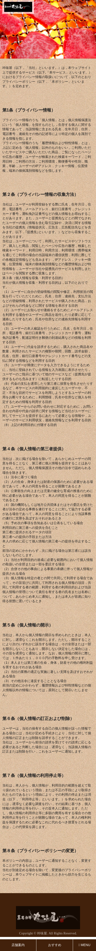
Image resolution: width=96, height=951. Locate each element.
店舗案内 (18, 945)
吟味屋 (42, 934)
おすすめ (54, 945)
